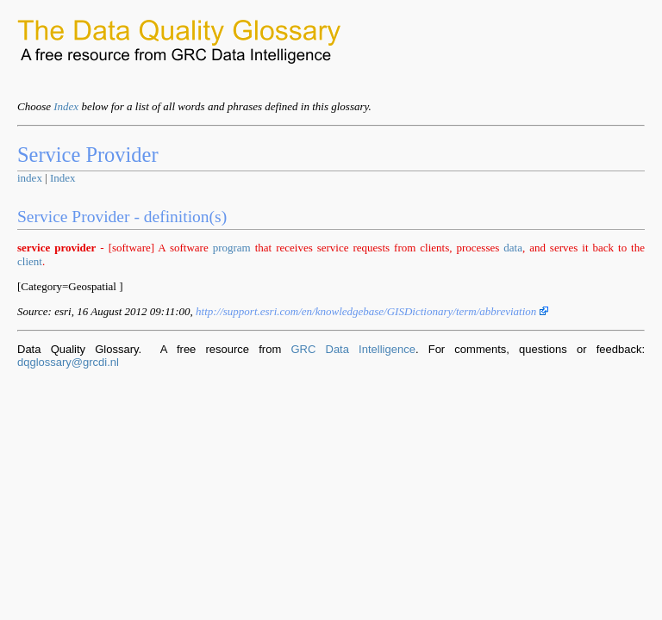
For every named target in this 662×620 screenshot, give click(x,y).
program (232, 247)
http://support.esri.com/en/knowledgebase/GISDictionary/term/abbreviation (372, 311)
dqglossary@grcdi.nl (68, 362)
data (512, 247)
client (29, 261)
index (29, 177)
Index (65, 106)
